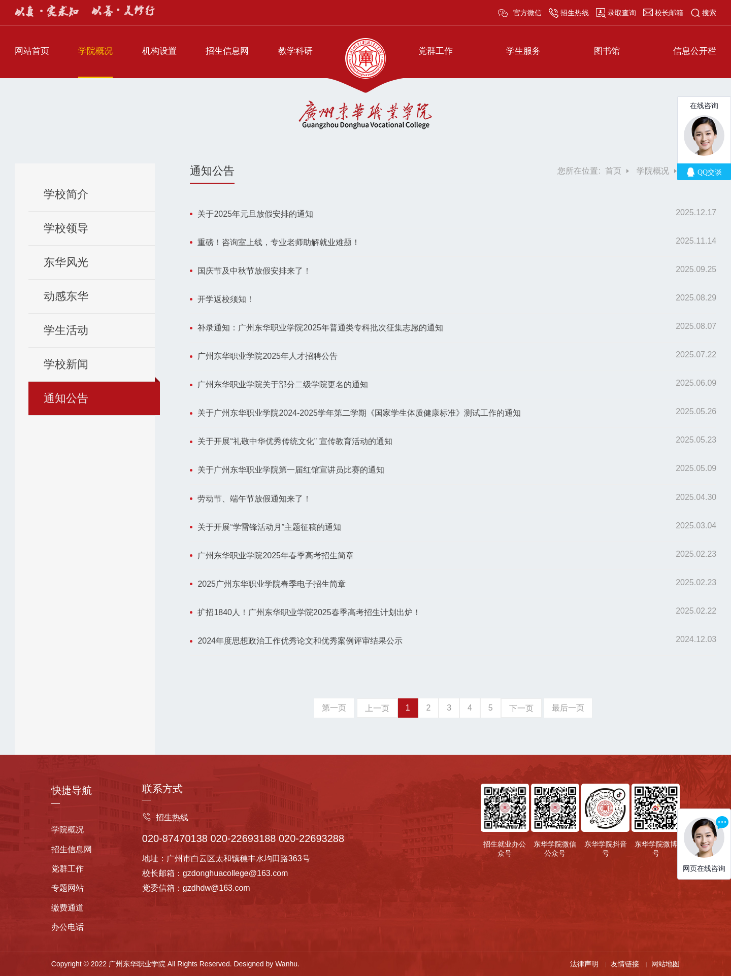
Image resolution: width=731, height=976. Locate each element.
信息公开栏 (694, 51)
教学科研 (295, 51)
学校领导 (66, 228)
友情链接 (625, 964)
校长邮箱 (669, 13)
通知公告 (66, 398)
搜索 (709, 13)
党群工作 (435, 51)
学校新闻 (66, 364)
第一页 (334, 707)
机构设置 (159, 51)
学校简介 (66, 194)
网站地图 (665, 964)
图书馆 (607, 51)
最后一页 (568, 707)
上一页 (377, 708)
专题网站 (67, 888)
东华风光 (66, 262)
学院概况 (95, 51)
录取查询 (622, 13)
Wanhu (286, 964)
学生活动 (66, 330)
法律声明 (584, 964)
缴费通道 (67, 907)
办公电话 (67, 927)
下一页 (521, 708)
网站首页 (32, 51)
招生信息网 (227, 51)
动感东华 (66, 296)
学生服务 (523, 51)
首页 (613, 170)
